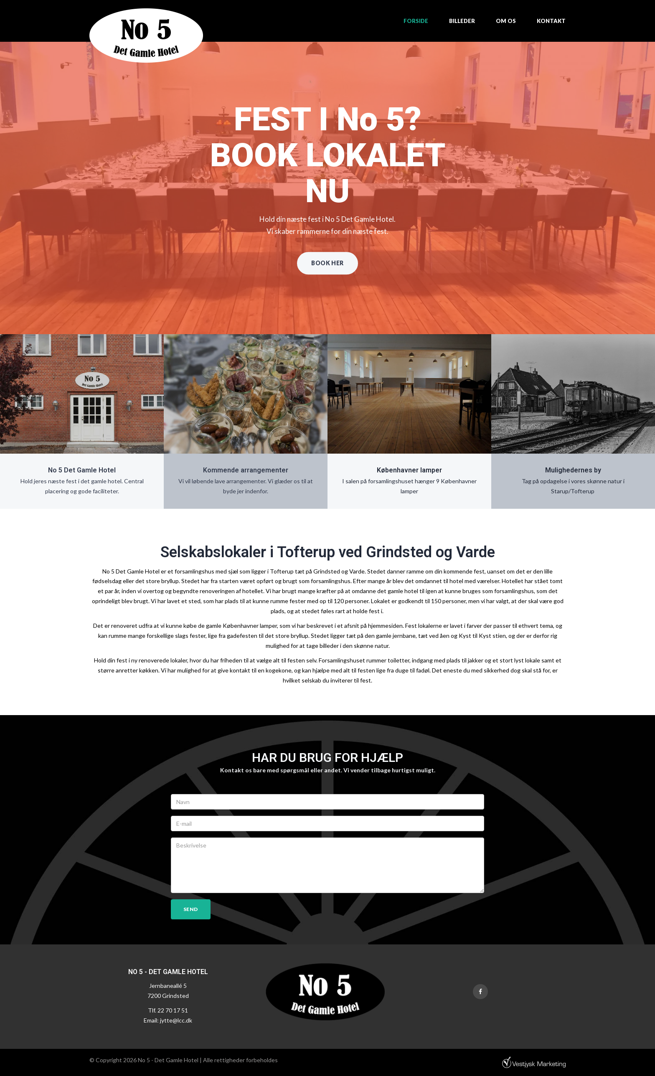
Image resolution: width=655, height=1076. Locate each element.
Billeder (462, 21)
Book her (327, 263)
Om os (506, 21)
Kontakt (551, 21)
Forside (416, 21)
